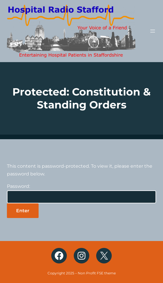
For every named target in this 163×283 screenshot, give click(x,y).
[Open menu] (152, 31)
